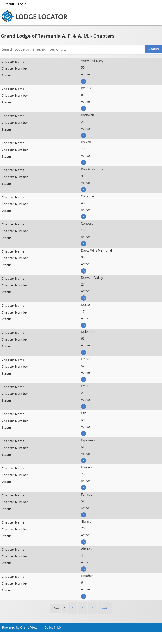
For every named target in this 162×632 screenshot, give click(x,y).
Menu (8, 4)
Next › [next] (104, 608)
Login (22, 4)
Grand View (28, 627)
